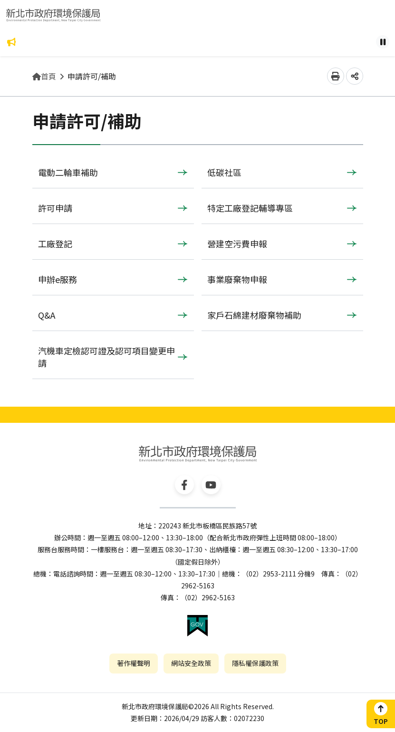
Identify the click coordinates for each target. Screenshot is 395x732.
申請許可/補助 (91, 76)
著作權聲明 (133, 663)
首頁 (44, 76)
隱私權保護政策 (255, 663)
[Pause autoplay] (382, 42)
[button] (335, 76)
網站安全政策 (191, 663)
